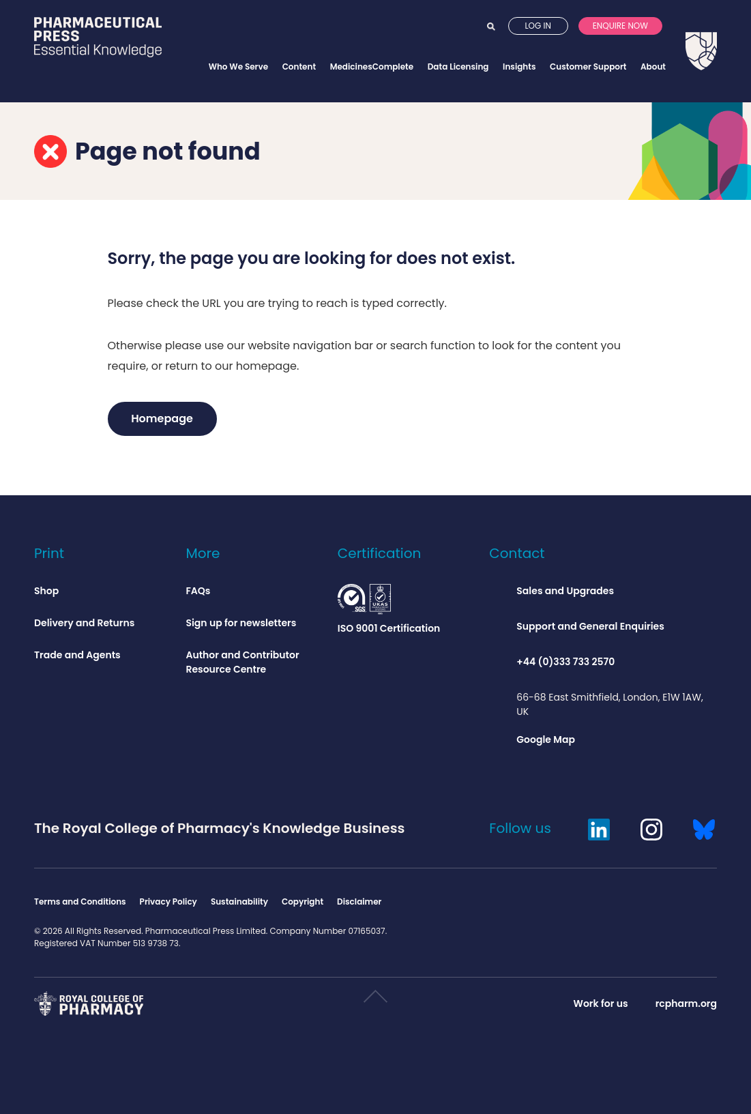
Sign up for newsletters (241, 623)
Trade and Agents (77, 655)
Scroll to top (375, 1002)
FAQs (198, 591)
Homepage (162, 418)
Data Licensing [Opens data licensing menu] (458, 66)
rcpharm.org (686, 1003)
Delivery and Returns (84, 623)
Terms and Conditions (80, 901)
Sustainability (239, 901)
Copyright (302, 901)
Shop (46, 591)
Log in (538, 40)
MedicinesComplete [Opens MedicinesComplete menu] (372, 66)
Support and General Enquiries (590, 626)
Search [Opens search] (491, 40)
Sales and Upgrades (565, 591)
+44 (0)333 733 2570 (565, 662)
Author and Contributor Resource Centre (242, 662)
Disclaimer (359, 901)
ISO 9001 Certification (389, 609)
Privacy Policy (168, 901)
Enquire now (620, 40)
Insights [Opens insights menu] (519, 66)
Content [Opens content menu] (299, 66)
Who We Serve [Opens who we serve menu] (238, 66)
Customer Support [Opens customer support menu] (588, 66)
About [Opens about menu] (653, 66)
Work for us (601, 1003)
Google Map (545, 739)
